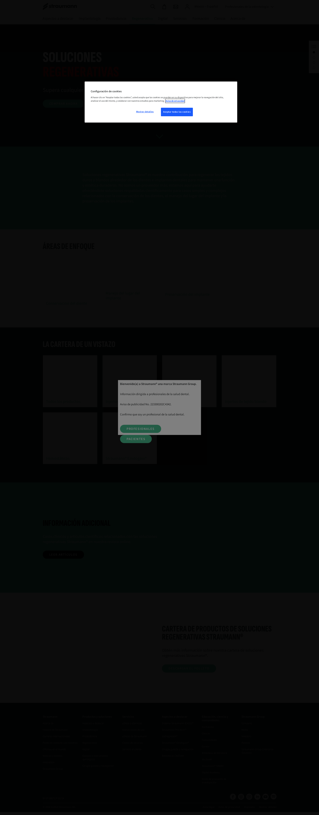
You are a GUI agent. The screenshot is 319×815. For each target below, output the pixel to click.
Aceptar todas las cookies (177, 112)
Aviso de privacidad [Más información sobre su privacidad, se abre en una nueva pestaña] (175, 101)
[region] (161, 102)
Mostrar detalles (145, 111)
